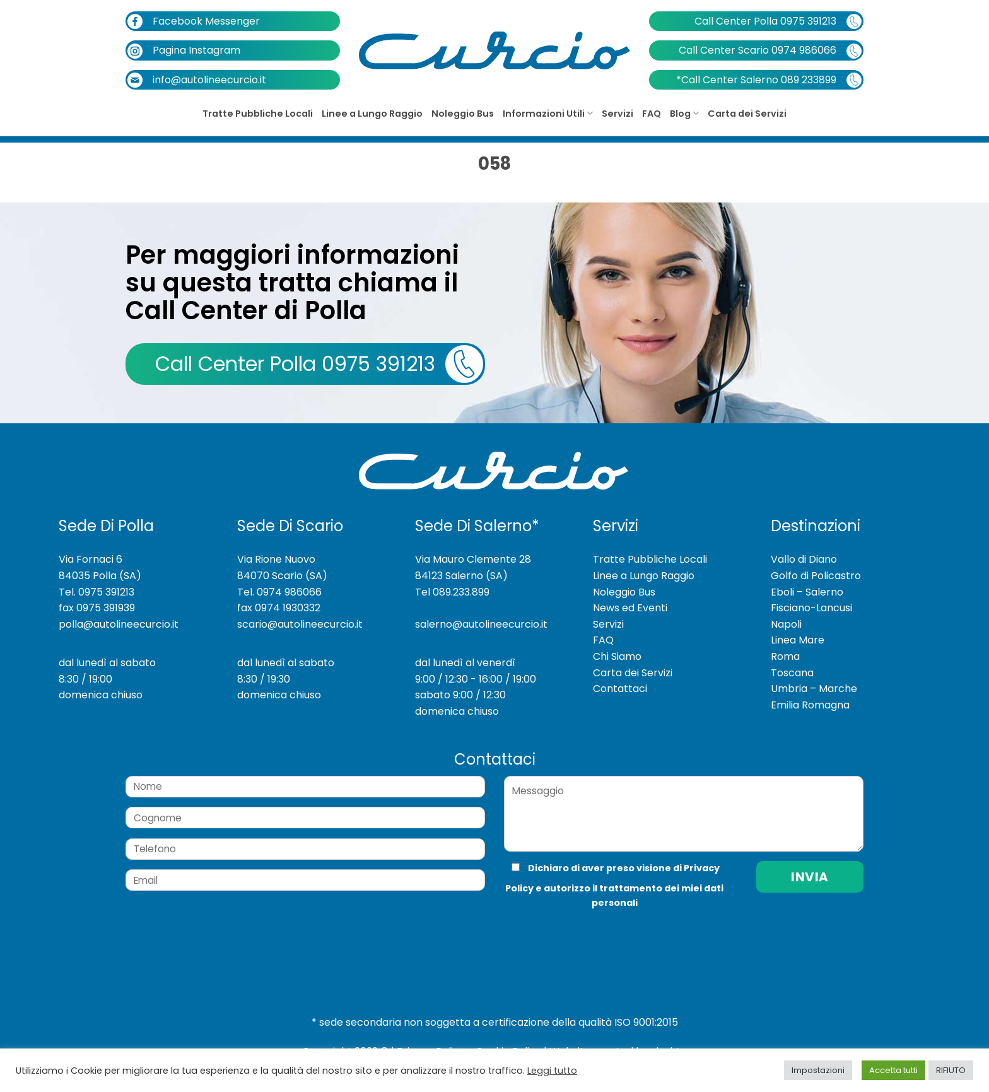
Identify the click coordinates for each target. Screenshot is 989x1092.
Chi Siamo (617, 656)
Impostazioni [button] (818, 1070)
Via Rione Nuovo (276, 559)
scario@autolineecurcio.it (300, 624)
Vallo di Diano (804, 559)
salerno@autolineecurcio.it (481, 624)
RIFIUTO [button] (951, 1070)
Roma (785, 656)
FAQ (651, 113)
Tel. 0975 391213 (96, 592)
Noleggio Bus (462, 113)
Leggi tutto (552, 1070)
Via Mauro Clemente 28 (473, 559)
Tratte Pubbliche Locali (257, 113)
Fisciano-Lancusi (811, 608)
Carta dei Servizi (747, 113)
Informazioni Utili (548, 113)
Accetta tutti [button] (893, 1070)
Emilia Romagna (810, 705)
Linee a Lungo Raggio (372, 113)
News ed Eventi (630, 608)
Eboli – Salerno (807, 592)
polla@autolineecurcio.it (118, 624)
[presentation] (588, 936)
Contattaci (620, 688)
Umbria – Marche (814, 688)
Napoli (786, 624)
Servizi (617, 113)
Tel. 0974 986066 (279, 592)
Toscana (792, 673)
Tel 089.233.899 (452, 592)
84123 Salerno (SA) (461, 575)
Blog (684, 113)
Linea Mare (797, 640)
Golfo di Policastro (816, 575)
